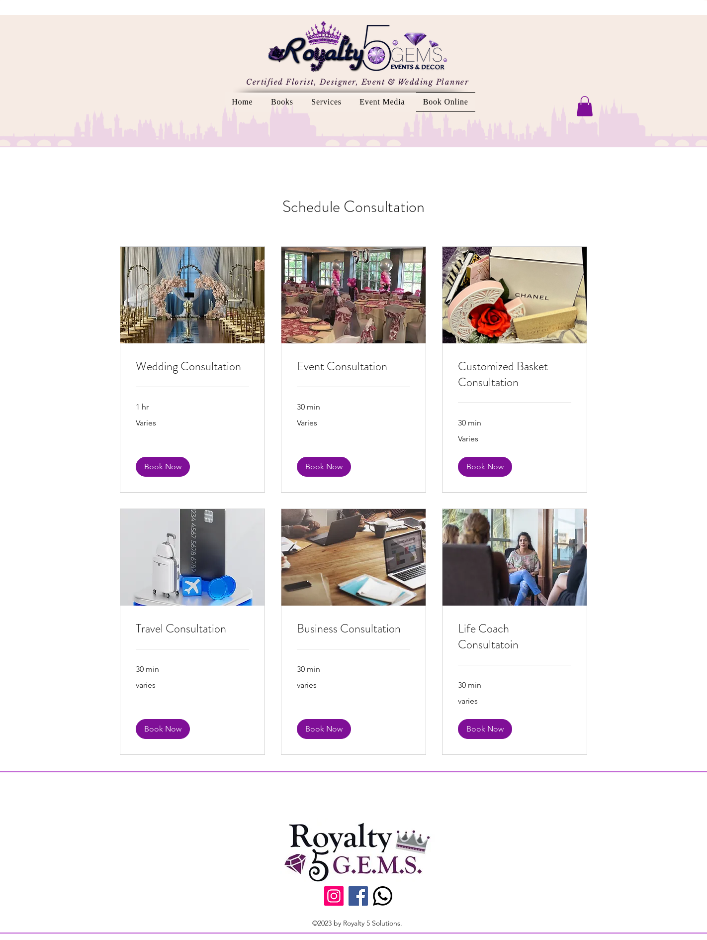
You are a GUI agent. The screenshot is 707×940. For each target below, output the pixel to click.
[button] (584, 106)
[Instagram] (334, 896)
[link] (192, 367)
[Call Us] (382, 896)
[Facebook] (358, 896)
